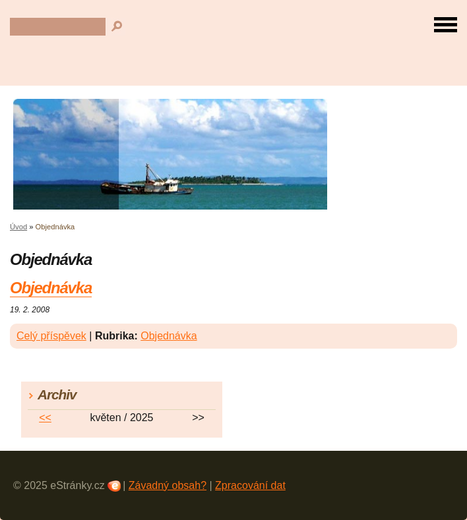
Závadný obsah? (167, 485)
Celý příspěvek (51, 335)
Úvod (18, 227)
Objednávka (51, 288)
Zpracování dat (250, 485)
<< (45, 417)
